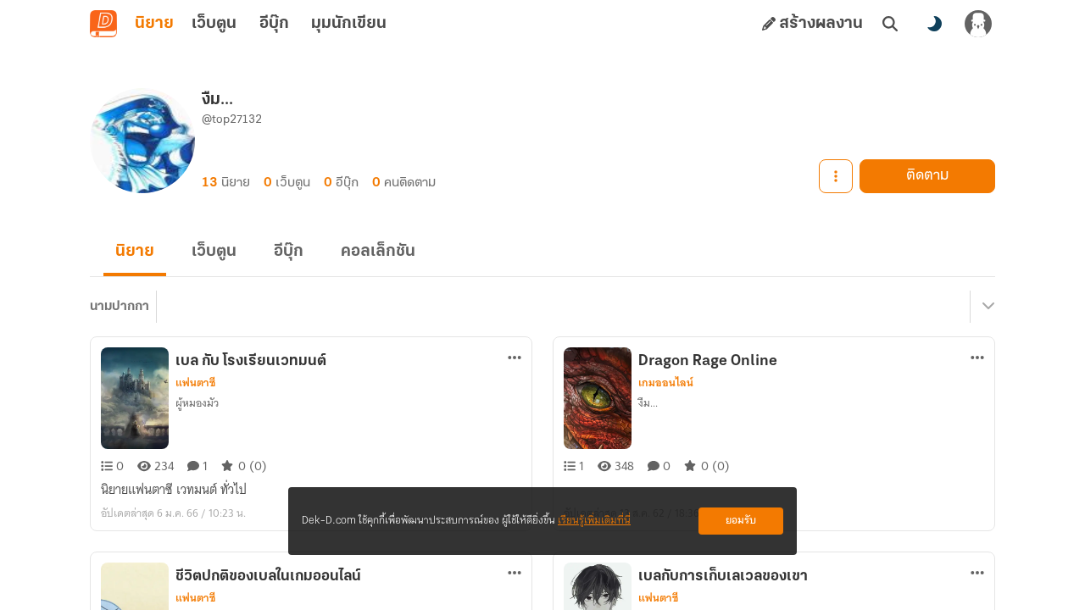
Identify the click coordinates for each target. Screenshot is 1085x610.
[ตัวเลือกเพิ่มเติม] (514, 357)
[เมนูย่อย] (985, 307)
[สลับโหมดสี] (934, 24)
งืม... (648, 403)
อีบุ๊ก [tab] (274, 23)
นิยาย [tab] (154, 23)
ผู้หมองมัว (197, 403)
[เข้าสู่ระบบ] (978, 24)
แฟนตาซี (195, 383)
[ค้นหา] (890, 24)
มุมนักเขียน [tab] (349, 23)
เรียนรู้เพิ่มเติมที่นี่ (594, 520)
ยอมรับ (741, 520)
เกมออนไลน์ (665, 383)
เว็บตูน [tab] (214, 23)
